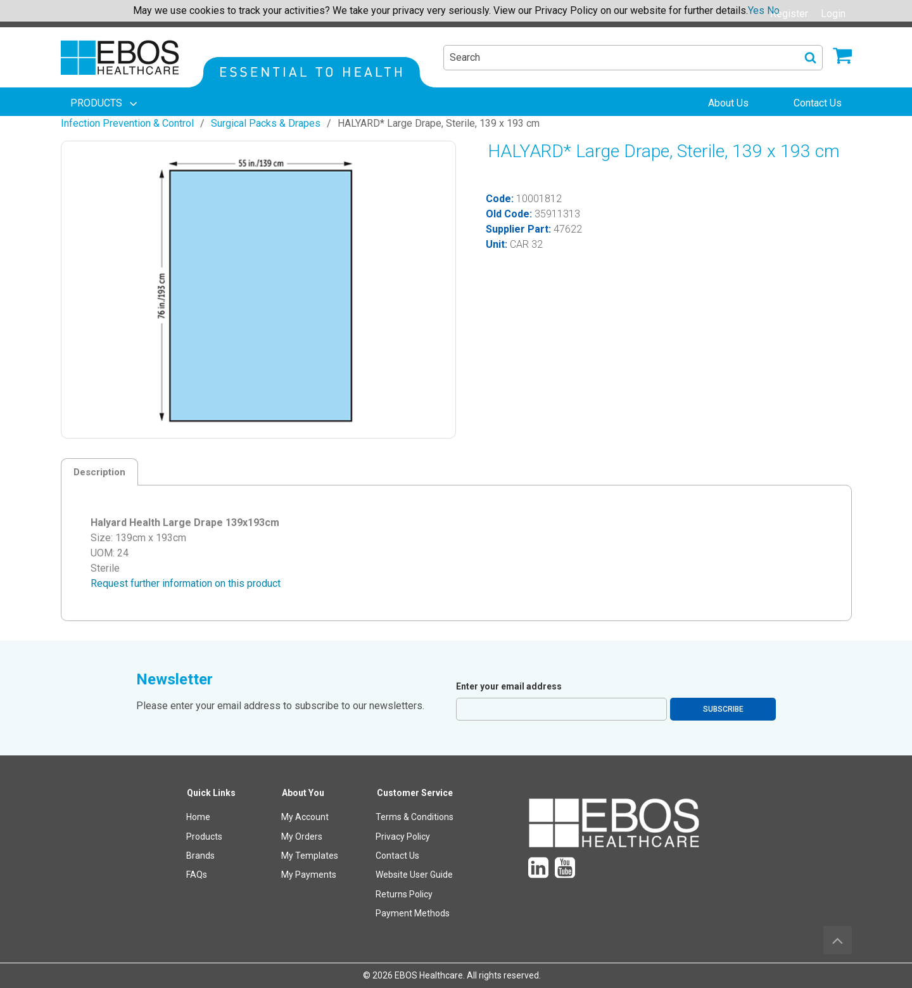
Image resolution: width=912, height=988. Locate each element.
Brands (200, 855)
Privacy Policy (403, 836)
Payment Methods (413, 913)
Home (198, 817)
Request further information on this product (186, 583)
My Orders (301, 836)
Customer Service (415, 793)
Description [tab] (99, 472)
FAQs (196, 874)
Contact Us (397, 855)
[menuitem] (105, 103)
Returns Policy (404, 894)
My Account (305, 817)
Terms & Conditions (414, 817)
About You (303, 793)
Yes (756, 10)
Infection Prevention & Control (127, 123)
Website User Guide (414, 874)
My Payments (308, 874)
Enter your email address (509, 686)
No (773, 10)
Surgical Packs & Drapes (265, 123)
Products (204, 836)
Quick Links (211, 793)
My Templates (309, 855)
